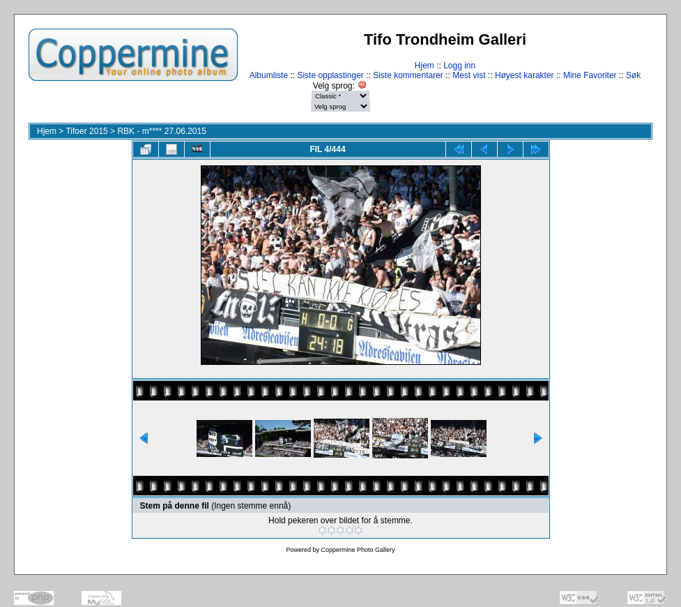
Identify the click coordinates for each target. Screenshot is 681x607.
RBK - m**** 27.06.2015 (161, 131)
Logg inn (459, 65)
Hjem (424, 65)
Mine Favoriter (590, 75)
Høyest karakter (524, 75)
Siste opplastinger (330, 75)
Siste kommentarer (408, 75)
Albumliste (269, 75)
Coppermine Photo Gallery (358, 549)
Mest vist (468, 75)
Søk (633, 75)
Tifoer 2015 (86, 131)
